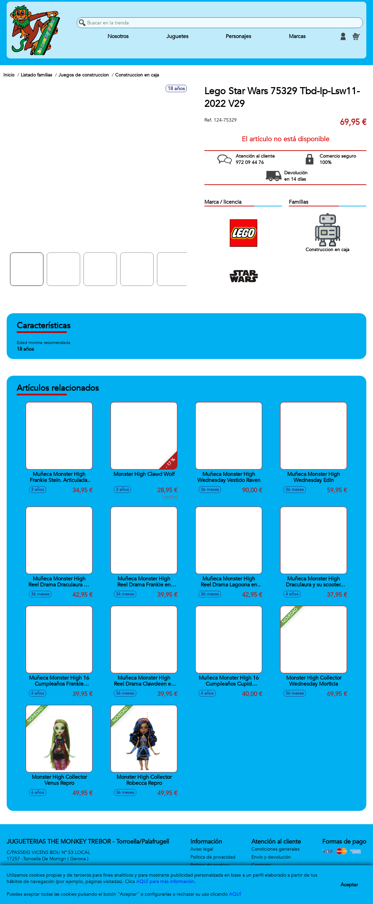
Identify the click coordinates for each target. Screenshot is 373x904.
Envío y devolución (271, 857)
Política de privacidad (212, 857)
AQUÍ (235, 894)
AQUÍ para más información (165, 881)
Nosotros (118, 36)
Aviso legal (201, 849)
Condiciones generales (275, 849)
